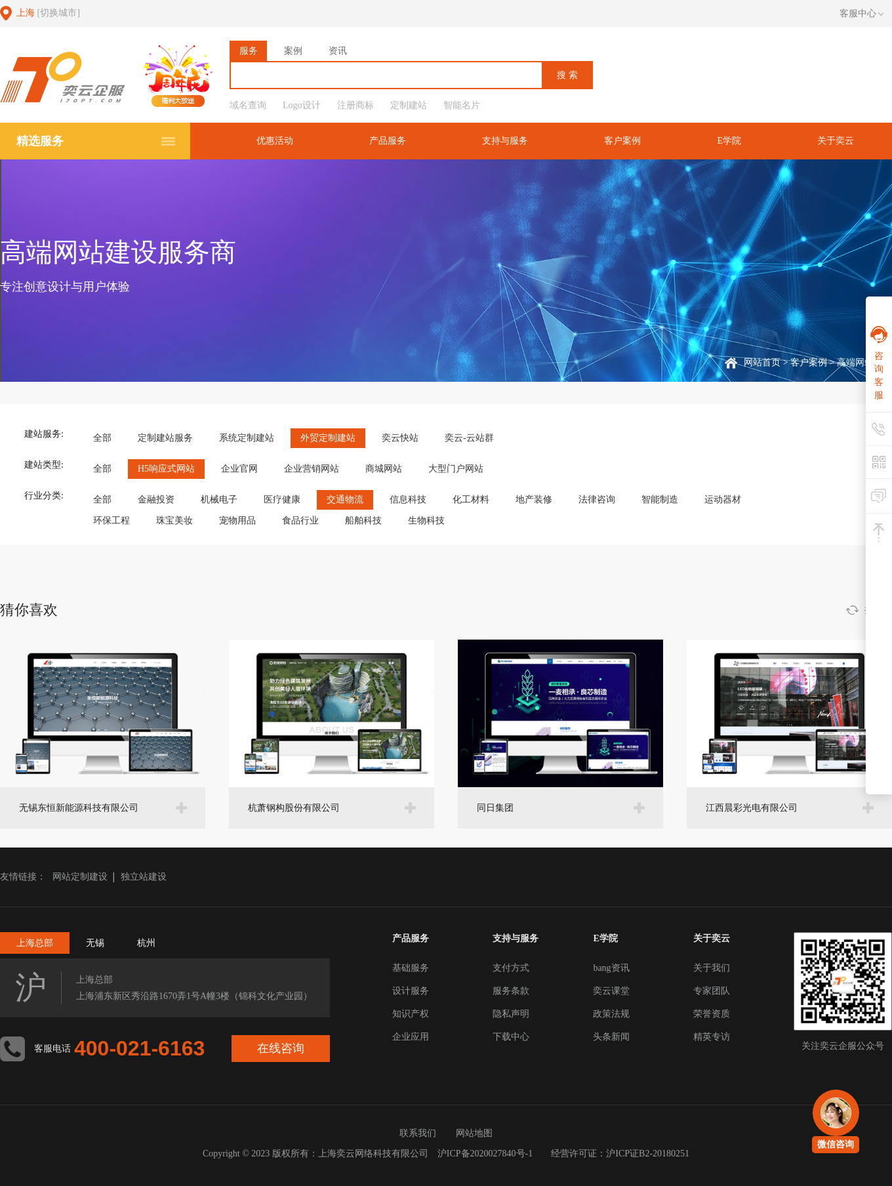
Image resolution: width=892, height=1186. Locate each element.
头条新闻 (611, 1037)
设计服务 (410, 991)
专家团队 (711, 991)
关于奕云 (835, 141)
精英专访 (711, 1037)
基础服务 (410, 968)
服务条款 (511, 991)
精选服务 (40, 141)
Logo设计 (302, 105)
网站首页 (762, 362)
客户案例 (622, 141)
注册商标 (355, 105)
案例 (293, 51)
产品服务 (387, 141)
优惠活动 (274, 141)
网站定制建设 (80, 877)
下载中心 (511, 1037)
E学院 (729, 141)
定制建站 (408, 105)
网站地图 (474, 1133)
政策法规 (611, 1014)
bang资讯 (611, 968)
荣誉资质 (711, 1014)
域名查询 (248, 105)
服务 (248, 51)
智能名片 (461, 105)
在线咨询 (280, 1048)
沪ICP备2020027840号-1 (485, 1153)
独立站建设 (144, 877)
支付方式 (511, 968)
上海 (48, 13)
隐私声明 (511, 1014)
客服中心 (861, 14)
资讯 (338, 51)
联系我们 (417, 1133)
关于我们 (711, 968)
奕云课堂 (611, 991)
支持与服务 (505, 141)
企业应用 (410, 1037)
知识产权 (410, 1014)
